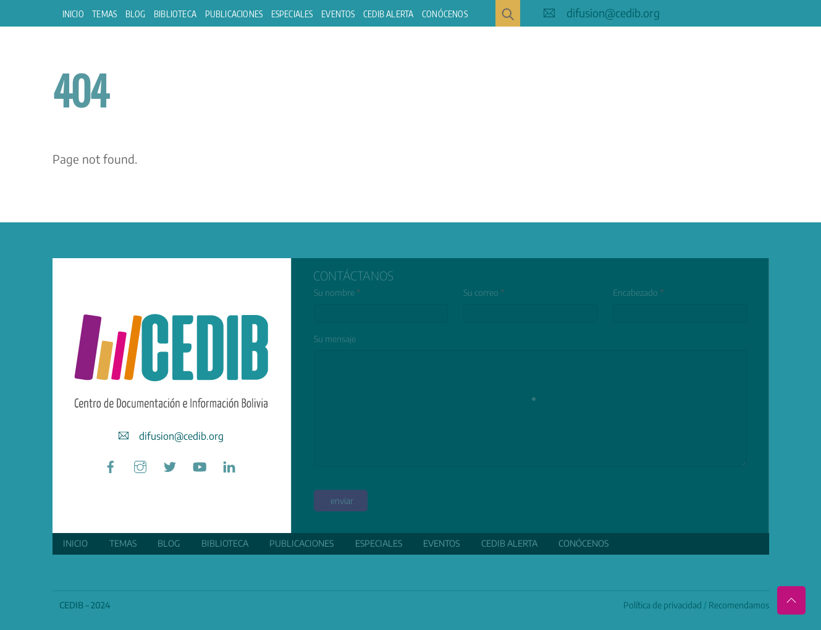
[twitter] (170, 465)
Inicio (73, 14)
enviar (342, 500)
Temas (104, 14)
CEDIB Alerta (388, 14)
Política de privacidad (662, 605)
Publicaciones (234, 14)
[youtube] (199, 465)
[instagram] (140, 465)
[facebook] (110, 465)
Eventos (338, 14)
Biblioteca (175, 14)
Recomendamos (739, 605)
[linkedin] (229, 465)
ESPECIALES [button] (292, 14)
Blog (135, 14)
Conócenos (445, 14)
